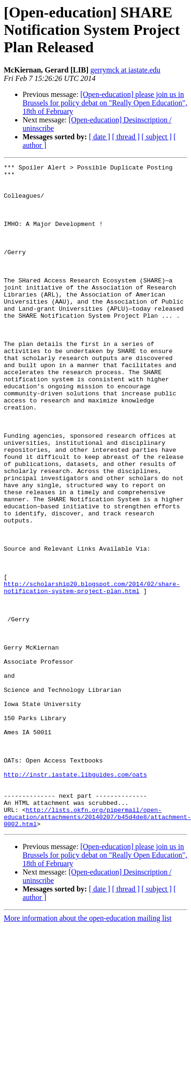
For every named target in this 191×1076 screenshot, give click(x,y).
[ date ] (99, 137)
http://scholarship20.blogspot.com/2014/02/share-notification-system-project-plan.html (95, 647)
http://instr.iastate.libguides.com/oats (75, 871)
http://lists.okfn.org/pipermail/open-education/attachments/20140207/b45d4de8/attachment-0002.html (97, 922)
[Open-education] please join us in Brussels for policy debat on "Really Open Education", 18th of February (105, 102)
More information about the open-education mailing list (87, 1025)
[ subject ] (157, 137)
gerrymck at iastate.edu (125, 70)
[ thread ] (126, 137)
